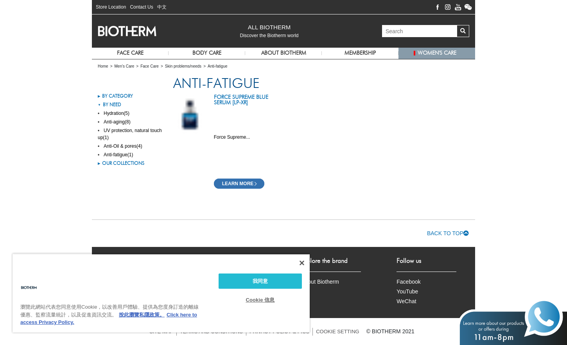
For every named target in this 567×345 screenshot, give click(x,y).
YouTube (407, 291)
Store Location (111, 7)
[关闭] (302, 263)
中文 (162, 7)
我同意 (260, 281)
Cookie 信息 (260, 300)
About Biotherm (320, 282)
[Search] (419, 31)
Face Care (130, 53)
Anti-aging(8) (117, 122)
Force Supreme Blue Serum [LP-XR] (241, 100)
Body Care (206, 53)
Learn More (238, 183)
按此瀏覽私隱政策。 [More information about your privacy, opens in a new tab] (142, 315)
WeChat (406, 301)
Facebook (408, 282)
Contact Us (141, 7)
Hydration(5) (116, 113)
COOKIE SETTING (337, 331)
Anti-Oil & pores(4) (123, 146)
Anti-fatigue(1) (118, 154)
